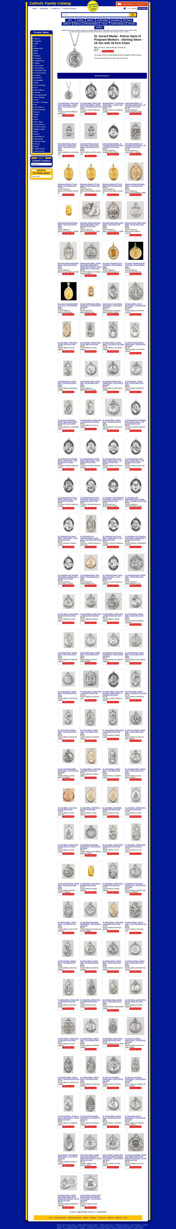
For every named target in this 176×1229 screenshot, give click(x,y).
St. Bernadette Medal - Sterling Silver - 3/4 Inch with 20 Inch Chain (90, 383)
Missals (78, 24)
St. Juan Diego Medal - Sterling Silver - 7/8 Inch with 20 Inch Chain (135, 770)
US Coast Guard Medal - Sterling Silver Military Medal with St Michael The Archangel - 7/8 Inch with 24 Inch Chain (135, 1157)
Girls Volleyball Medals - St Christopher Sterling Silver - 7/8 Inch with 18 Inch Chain (135, 145)
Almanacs (37, 39)
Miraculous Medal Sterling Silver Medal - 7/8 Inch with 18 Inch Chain (68, 265)
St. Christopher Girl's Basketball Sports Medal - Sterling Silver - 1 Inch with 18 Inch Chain (113, 499)
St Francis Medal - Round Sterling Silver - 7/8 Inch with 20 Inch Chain (135, 305)
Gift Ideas (127, 20)
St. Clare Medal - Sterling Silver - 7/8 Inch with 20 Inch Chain (68, 615)
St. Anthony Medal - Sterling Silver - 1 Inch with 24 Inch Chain (113, 343)
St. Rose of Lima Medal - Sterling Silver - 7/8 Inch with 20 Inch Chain (135, 1040)
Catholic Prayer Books (107, 1226)
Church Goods (38, 65)
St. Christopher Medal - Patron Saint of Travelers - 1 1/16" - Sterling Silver (112, 577)
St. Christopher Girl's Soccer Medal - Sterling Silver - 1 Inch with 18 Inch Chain (112, 538)
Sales (104, 24)
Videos (99, 28)
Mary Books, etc (39, 107)
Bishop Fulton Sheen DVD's (66, 1225)
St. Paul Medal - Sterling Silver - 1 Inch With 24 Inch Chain (90, 1000)
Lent (35, 105)
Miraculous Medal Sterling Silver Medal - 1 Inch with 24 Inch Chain (113, 224)
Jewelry (67, 24)
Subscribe (118, 1217)
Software (37, 144)
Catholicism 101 (39, 61)
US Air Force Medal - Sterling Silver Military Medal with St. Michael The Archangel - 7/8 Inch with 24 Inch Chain (91, 1157)
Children (115, 20)
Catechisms (102, 20)
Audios (80, 20)
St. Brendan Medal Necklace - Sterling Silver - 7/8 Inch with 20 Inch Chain (113, 383)
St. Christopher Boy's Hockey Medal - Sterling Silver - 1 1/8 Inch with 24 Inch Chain (89, 460)
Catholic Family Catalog (42, 20)
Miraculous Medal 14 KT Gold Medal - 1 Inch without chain (67, 185)
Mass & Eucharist (39, 109)
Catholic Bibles (136, 1225)
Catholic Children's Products (76, 1226)
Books (36, 53)
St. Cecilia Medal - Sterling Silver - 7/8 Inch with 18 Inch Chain (91, 421)
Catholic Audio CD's (106, 1225)
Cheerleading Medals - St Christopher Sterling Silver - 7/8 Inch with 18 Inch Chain (135, 105)
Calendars (37, 56)
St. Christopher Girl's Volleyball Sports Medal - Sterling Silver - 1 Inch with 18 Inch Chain (68, 577)
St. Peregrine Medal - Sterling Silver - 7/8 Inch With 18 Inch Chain (112, 1001)
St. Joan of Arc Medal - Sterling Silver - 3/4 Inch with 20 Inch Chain (135, 732)
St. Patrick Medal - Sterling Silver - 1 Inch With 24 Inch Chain (68, 1000)
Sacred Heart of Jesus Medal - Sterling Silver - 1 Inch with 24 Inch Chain (112, 305)
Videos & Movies (39, 151)
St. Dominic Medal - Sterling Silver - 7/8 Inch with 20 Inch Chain (134, 615)
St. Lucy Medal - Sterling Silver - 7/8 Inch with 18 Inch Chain (113, 845)
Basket (142, 8)
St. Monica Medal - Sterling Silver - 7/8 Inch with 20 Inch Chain (89, 962)
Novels (36, 119)
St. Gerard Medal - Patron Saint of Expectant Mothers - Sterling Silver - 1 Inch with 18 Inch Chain (91, 105)
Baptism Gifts (38, 48)
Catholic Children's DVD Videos (87, 1225)
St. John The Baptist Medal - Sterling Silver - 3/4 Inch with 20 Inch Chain (68, 770)
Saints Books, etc (39, 136)
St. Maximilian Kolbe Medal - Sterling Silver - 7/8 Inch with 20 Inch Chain (90, 924)
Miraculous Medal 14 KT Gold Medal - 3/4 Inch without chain (90, 185)
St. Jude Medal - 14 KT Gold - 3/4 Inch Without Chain (67, 808)
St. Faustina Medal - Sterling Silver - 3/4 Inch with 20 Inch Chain (67, 693)
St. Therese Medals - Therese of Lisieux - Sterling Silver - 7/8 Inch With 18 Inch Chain (68, 1117)
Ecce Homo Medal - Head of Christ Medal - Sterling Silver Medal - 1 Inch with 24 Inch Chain (67, 146)
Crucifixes (37, 75)
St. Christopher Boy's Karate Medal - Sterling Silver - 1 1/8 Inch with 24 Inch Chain (112, 460)
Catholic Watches (39, 149)
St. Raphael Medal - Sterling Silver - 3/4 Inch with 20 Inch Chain (89, 1040)
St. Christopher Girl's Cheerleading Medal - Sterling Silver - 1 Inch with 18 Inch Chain (135, 499)
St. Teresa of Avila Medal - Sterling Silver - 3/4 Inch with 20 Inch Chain (113, 1079)
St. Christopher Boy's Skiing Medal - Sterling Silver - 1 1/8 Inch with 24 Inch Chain (134, 460)
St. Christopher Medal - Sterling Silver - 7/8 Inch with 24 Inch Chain (135, 577)
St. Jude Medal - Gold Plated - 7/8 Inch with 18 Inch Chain (112, 808)
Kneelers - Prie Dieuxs (41, 102)
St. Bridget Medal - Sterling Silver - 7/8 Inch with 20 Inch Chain (134, 383)
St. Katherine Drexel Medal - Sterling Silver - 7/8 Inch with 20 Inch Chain (90, 846)
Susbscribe (44, 8)
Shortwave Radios (39, 141)
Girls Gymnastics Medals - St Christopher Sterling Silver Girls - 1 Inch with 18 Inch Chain (113, 145)
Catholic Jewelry (92, 1226)
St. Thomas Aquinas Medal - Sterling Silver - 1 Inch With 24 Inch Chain (90, 1117)
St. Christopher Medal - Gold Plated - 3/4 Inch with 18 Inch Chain (89, 577)
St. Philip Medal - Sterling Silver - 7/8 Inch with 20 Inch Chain (68, 1039)
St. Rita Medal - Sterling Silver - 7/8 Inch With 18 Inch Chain (113, 1039)
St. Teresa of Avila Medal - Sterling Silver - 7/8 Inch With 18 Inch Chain (135, 1079)
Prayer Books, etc (39, 124)
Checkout (93, 1217)
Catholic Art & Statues (122, 1225)
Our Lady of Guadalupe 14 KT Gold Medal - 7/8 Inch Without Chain (112, 265)
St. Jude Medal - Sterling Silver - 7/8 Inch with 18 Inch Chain (68, 845)
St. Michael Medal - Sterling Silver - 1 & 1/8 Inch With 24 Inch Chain (135, 924)
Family (36, 83)
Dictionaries (38, 78)
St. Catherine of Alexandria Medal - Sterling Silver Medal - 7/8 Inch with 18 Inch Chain (67, 422)
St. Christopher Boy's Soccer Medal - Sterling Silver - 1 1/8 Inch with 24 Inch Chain (67, 499)
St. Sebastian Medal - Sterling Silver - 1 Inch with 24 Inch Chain (68, 1078)
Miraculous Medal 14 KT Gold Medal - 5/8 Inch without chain (112, 185)
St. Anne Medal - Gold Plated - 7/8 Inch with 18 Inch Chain (68, 343)
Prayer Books (91, 24)
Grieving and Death (40, 95)
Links (125, 1217)
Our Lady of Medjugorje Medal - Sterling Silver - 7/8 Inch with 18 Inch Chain (90, 305)
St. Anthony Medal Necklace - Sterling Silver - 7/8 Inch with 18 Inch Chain (135, 344)
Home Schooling (39, 97)
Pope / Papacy (38, 122)
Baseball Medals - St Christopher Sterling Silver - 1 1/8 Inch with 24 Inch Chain (113, 105)
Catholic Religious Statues (124, 1226)
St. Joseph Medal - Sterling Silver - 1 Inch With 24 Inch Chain (111, 770)
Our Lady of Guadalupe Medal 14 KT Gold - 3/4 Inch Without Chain (135, 265)
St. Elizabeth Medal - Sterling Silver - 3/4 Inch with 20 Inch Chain (134, 654)
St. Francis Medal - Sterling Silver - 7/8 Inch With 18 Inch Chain (67, 732)
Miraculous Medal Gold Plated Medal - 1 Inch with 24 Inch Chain (135, 186)
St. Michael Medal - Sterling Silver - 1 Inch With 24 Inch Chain (67, 962)
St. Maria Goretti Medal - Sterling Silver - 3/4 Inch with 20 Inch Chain (68, 885)
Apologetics (37, 41)
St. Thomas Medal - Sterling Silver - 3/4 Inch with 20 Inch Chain (112, 1117)
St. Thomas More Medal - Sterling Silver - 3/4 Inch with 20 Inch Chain (135, 1117)
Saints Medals (118, 24)
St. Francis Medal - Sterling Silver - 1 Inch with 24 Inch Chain (135, 692)
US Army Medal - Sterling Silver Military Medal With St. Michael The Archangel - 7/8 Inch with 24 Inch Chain (113, 1157)
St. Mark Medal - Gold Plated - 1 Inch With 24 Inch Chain (90, 884)
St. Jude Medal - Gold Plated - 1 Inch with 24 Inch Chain (90, 808)
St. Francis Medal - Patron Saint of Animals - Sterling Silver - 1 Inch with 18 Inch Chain (113, 693)
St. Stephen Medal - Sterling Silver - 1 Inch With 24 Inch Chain (89, 1079)
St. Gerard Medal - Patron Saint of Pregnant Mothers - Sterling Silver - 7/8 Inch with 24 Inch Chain (68, 105)
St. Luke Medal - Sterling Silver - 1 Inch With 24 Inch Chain (135, 845)
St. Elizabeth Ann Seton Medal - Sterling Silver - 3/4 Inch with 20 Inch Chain (113, 654)
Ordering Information (74, 1217)
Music (36, 117)
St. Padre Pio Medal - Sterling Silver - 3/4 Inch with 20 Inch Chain (134, 962)
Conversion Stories (40, 73)
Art (70, 20)
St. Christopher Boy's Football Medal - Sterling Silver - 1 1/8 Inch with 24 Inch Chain (67, 460)
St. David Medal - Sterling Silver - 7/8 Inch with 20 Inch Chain (113, 615)
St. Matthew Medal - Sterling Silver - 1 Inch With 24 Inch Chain (67, 924)
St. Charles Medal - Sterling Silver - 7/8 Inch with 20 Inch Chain (112, 422)
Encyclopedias (38, 80)
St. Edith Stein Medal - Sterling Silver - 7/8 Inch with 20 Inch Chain (90, 654)
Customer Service (69, 8)
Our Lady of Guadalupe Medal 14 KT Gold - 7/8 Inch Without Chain (67, 305)
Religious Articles (39, 129)
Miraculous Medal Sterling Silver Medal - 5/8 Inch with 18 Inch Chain (135, 224)
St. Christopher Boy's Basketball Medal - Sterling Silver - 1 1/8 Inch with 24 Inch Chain (135, 422)
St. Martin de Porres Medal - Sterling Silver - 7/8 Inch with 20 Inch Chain (135, 885)
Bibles (90, 20)
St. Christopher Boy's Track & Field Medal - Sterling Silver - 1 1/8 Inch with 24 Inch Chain (90, 499)
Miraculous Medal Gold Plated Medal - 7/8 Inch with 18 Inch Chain (67, 224)
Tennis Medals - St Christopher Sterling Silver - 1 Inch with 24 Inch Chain (68, 1156)
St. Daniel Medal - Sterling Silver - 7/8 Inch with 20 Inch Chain (90, 615)
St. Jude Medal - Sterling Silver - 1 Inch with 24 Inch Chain (135, 808)
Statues (131, 24)
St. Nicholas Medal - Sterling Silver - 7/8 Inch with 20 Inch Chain (112, 962)
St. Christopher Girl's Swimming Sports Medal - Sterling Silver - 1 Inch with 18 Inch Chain (135, 538)
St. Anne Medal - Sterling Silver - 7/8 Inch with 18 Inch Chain (90, 343)
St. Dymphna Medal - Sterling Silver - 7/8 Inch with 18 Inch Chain (67, 654)
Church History (39, 68)
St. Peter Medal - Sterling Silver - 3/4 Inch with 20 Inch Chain (135, 1000)
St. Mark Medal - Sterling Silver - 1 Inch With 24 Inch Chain (113, 884)
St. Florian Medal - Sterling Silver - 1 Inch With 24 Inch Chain (91, 692)
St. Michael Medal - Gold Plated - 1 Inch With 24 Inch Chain (113, 923)
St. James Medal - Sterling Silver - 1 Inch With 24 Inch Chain (113, 731)
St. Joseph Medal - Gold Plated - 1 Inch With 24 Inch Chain (90, 770)
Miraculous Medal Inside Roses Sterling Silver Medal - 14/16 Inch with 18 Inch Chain (90, 224)
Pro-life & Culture (40, 127)
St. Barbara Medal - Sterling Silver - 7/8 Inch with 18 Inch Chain (67, 383)
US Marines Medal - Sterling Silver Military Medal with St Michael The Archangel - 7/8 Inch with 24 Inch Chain (68, 1198)
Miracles (37, 112)
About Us (110, 1217)
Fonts (36, 87)
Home (34, 8)
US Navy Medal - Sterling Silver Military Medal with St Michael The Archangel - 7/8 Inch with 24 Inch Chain (90, 1198)
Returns (85, 1217)
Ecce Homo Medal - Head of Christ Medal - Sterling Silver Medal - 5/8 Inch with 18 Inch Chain (89, 146)
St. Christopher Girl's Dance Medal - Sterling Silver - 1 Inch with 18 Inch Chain (67, 538)
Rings (36, 131)
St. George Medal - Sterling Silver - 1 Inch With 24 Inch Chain (89, 732)
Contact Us (55, 8)
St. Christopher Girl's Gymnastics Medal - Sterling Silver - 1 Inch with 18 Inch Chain (91, 538)
